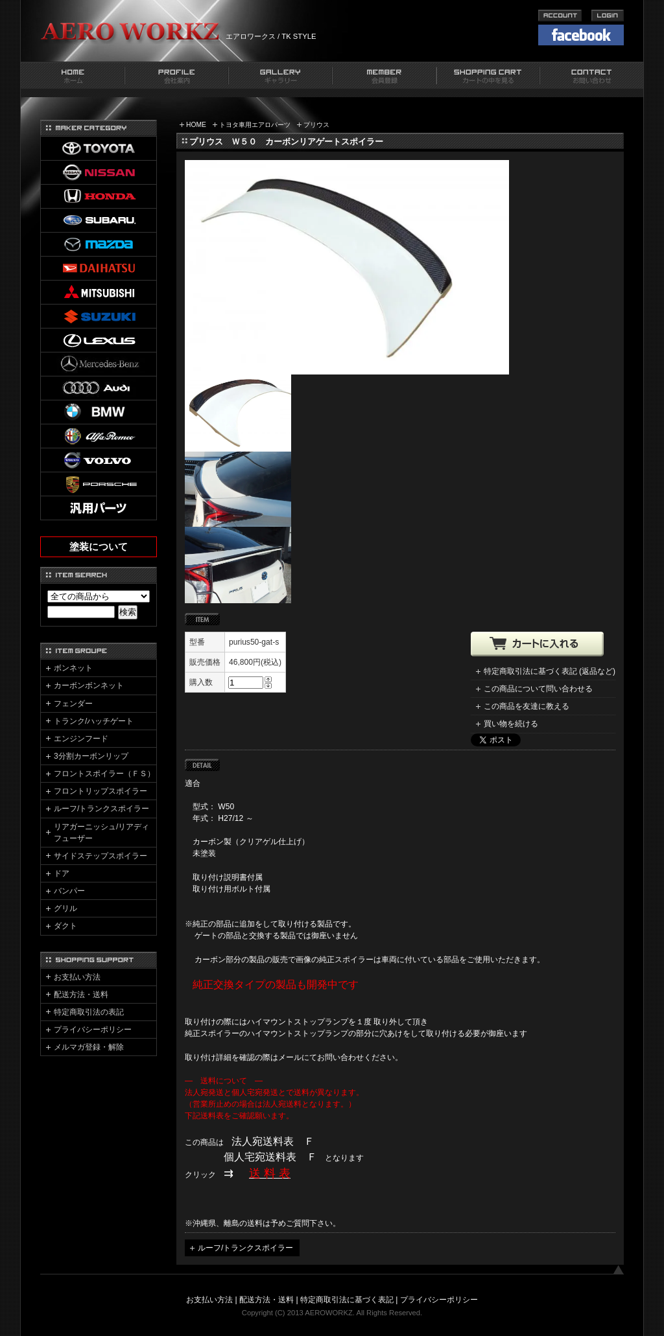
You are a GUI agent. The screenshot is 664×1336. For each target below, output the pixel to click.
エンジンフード (81, 738)
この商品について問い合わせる (538, 688)
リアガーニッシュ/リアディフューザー (101, 832)
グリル (65, 908)
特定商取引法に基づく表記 (347, 1299)
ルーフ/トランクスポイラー (245, 1247)
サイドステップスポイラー (100, 855)
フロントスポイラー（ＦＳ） (104, 773)
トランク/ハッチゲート (94, 721)
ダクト (65, 925)
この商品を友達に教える (526, 706)
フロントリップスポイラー (100, 791)
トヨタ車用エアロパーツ (254, 124)
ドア (61, 873)
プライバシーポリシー (93, 1029)
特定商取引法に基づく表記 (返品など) (549, 671)
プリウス (316, 124)
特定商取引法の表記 (89, 1012)
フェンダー (73, 703)
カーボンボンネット (89, 685)
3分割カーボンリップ (91, 756)
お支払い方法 (77, 977)
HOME (196, 124)
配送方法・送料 (81, 994)
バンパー (69, 890)
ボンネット (73, 668)
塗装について (98, 547)
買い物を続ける (511, 723)
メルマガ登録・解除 (89, 1047)
